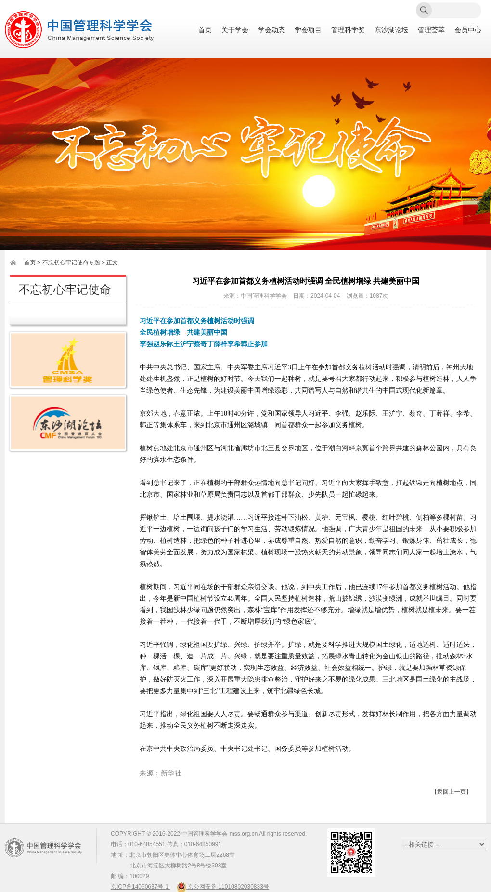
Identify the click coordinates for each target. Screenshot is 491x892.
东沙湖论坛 (391, 30)
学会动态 (271, 30)
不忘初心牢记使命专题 (71, 262)
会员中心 (467, 30)
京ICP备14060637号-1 (140, 886)
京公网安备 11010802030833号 (223, 886)
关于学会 (234, 30)
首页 (205, 30)
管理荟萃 (431, 30)
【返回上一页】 (451, 791)
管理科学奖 (348, 30)
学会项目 (308, 30)
